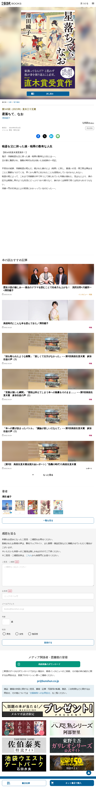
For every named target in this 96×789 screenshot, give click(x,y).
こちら (29, 555)
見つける (84, 3)
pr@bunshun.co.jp (48, 681)
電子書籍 (17, 102)
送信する (48, 643)
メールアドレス (8, 604)
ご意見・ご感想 (8, 562)
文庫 (10, 102)
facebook (38, 136)
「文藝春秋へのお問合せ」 (40, 693)
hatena (51, 136)
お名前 (4, 591)
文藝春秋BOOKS (11, 3)
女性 (21, 634)
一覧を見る (48, 520)
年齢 (4, 617)
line (58, 136)
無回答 (35, 634)
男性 (9, 634)
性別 (4, 629)
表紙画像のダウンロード (49, 664)
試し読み (49, 94)
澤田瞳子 (6, 118)
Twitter (45, 136)
